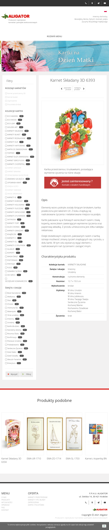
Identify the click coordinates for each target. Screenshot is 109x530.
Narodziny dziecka (16, 330)
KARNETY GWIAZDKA (17, 230)
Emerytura (13, 363)
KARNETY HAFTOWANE (18, 145)
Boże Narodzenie (16, 293)
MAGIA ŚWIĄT (14, 256)
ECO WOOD (14, 120)
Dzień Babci (14, 352)
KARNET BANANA (13, 171)
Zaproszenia (33, 502)
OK (104, 526)
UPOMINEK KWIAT (16, 182)
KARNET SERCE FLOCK (18, 160)
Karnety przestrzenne (37, 497)
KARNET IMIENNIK (14, 190)
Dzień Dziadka (14, 356)
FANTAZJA (13, 264)
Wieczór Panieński (16, 359)
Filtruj (28, 374)
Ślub (11, 300)
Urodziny (12, 322)
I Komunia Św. (14, 308)
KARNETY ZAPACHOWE (18, 212)
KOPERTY (13, 253)
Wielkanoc (13, 296)
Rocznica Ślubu (15, 333)
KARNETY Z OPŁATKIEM (18, 245)
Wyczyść (14, 374)
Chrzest (12, 304)
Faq (3, 507)
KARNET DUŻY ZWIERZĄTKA (20, 157)
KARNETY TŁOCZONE (17, 208)
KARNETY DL (14, 241)
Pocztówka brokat (14, 104)
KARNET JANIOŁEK (14, 168)
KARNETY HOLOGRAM (18, 205)
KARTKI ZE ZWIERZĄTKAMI (19, 149)
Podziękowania (15, 344)
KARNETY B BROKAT (17, 201)
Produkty (5, 500)
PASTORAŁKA (14, 260)
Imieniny (12, 319)
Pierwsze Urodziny (16, 341)
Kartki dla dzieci (15, 326)
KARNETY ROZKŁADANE (18, 138)
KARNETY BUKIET (16, 134)
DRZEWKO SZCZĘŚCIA (17, 179)
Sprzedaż (5, 505)
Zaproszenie (12, 101)
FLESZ (11, 267)
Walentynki (13, 311)
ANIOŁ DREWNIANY (14, 193)
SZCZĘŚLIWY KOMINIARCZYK (18, 281)
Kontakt (5, 510)
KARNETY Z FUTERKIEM (18, 216)
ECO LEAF (13, 123)
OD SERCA (13, 275)
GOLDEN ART (14, 127)
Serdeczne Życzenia (17, 348)
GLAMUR (12, 249)
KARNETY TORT (15, 223)
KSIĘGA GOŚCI (12, 186)
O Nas (3, 497)
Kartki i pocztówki (36, 505)
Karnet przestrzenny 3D (16, 93)
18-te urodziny (15, 315)
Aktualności (6, 502)
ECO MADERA (14, 116)
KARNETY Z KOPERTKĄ (18, 164)
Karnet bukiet (12, 97)
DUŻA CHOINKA (15, 227)
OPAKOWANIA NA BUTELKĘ (17, 175)
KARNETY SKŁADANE (17, 131)
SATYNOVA (13, 219)
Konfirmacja (14, 337)
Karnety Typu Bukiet (36, 500)
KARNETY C (13, 238)
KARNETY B (13, 197)
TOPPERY (13, 153)
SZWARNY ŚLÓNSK (16, 271)
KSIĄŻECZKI (13, 234)
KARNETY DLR (14, 142)
